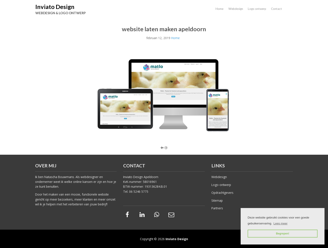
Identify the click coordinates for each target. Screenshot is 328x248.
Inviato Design (54, 6)
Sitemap (217, 200)
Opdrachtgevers (222, 193)
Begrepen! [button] (282, 233)
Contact (276, 8)
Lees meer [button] (280, 223)
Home (219, 8)
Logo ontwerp (257, 8)
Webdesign (235, 8)
